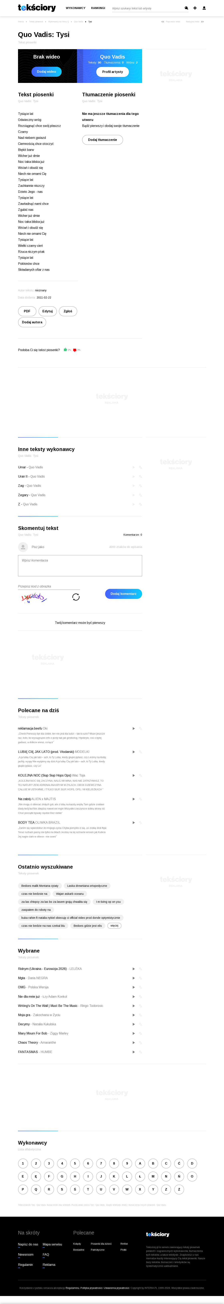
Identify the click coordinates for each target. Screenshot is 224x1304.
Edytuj (47, 311)
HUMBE (45, 1052)
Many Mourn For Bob (33, 1033)
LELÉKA (74, 969)
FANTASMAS (28, 1052)
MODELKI (82, 752)
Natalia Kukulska (43, 1024)
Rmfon (124, 1243)
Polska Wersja (37, 987)
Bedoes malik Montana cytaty (39, 885)
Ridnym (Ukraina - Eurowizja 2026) (42, 969)
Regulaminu (72, 1288)
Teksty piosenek (36, 22)
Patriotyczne (97, 1249)
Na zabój (24, 799)
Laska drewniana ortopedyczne (87, 885)
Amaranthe (47, 1042)
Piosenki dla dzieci (101, 1243)
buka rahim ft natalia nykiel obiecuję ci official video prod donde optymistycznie (70, 917)
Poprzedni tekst (170, 22)
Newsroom (25, 1254)
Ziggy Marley (58, 1033)
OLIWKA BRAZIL (47, 822)
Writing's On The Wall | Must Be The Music (48, 1005)
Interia (21, 22)
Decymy (24, 1024)
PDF (27, 311)
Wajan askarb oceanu (70, 893)
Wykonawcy (75, 8)
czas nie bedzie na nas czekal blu (43, 925)
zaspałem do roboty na (36, 909)
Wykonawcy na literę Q (58, 22)
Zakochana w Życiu (45, 1015)
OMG (22, 987)
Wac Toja (78, 775)
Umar (22, 467)
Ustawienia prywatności (116, 1288)
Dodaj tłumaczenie (102, 139)
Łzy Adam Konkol (54, 996)
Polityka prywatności (91, 1288)
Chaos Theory (28, 1042)
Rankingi (98, 8)
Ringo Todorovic (90, 1005)
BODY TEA (26, 822)
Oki (45, 728)
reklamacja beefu (30, 728)
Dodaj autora (32, 322)
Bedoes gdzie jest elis (88, 925)
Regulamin (25, 1264)
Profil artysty (112, 72)
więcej (114, 925)
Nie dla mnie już (29, 996)
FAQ (46, 1254)
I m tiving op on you (108, 901)
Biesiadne (78, 1249)
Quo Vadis (78, 22)
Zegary (23, 495)
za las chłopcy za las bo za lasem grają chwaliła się (54, 901)
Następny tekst (195, 22)
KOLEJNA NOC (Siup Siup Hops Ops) (44, 775)
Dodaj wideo (46, 71)
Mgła (22, 978)
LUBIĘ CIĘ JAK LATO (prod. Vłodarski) (46, 752)
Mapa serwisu (52, 1244)
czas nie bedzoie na (34, 893)
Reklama (49, 1264)
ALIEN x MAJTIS (43, 799)
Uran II (23, 476)
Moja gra (24, 1015)
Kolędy (77, 1243)
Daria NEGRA (37, 978)
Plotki (124, 1249)
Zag (21, 485)
